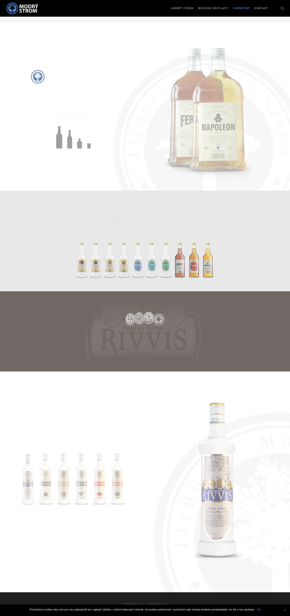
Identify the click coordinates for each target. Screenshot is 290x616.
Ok (259, 609)
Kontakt (261, 8)
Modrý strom (182, 8)
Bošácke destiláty (213, 8)
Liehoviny (241, 8)
